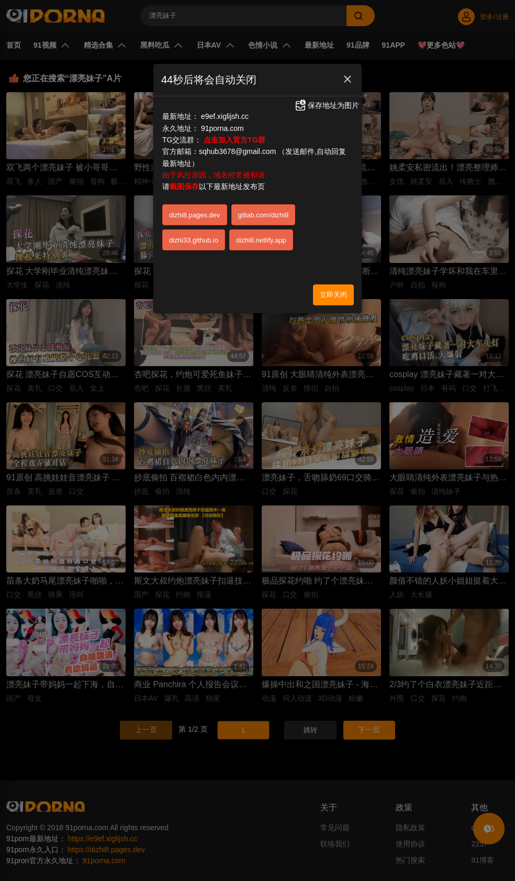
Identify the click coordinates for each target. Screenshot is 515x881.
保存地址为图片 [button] (326, 105)
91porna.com (222, 128)
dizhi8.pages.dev (194, 215)
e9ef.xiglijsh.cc (225, 116)
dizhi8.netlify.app (261, 240)
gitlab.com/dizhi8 (263, 215)
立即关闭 (333, 295)
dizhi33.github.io (193, 240)
